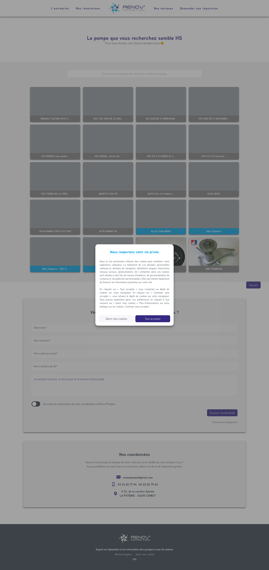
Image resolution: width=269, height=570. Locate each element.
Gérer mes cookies (116, 318)
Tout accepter (153, 318)
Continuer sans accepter (137, 306)
